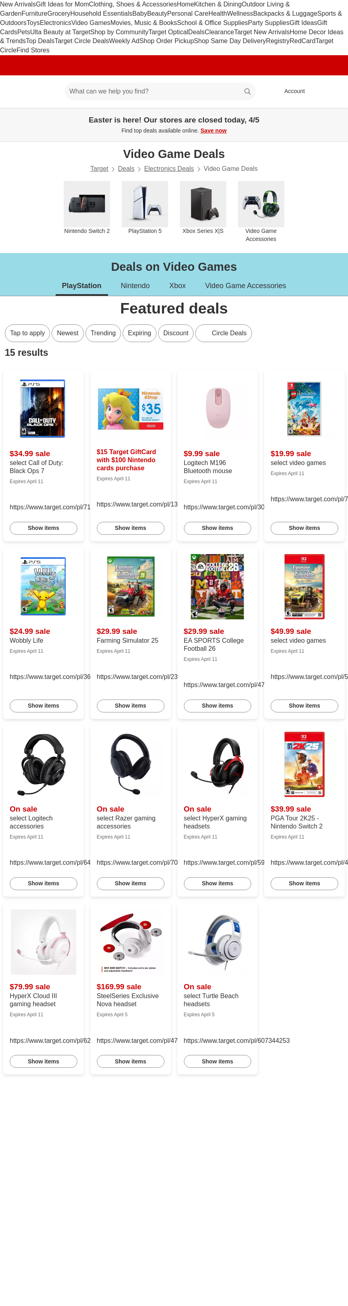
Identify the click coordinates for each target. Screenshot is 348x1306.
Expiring (139, 333)
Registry (278, 40)
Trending (103, 333)
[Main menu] (46, 91)
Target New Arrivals (262, 32)
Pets (23, 32)
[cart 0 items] (331, 91)
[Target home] (17, 91)
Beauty (157, 13)
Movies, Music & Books (143, 22)
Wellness (240, 13)
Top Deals (40, 40)
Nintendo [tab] (135, 286)
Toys (33, 22)
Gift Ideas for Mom (62, 4)
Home (185, 4)
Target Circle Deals (81, 40)
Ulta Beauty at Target (60, 32)
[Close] (337, 117)
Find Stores (33, 50)
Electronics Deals (169, 168)
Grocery (58, 13)
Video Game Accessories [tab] (245, 286)
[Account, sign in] (290, 91)
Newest (67, 333)
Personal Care (187, 13)
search (248, 92)
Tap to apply (27, 333)
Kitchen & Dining (218, 4)
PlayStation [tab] (82, 286)
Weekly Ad (124, 40)
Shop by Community (119, 32)
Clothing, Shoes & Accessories (133, 4)
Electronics (55, 22)
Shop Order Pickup (167, 40)
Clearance (219, 32)
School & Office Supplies (212, 22)
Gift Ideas (303, 22)
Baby (139, 13)
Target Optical (168, 32)
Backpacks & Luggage (285, 13)
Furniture (34, 13)
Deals (196, 32)
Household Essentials (101, 13)
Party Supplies (269, 22)
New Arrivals (18, 4)
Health (217, 13)
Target (99, 168)
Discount (175, 333)
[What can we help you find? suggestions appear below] (160, 91)
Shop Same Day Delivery (230, 40)
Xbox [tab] (177, 286)
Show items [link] (43, 528)
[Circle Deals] (223, 333)
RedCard (302, 40)
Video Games (90, 22)
